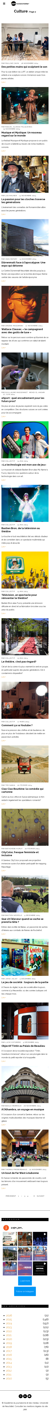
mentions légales (34, 1406)
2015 (9, 1358)
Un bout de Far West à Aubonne (20, 1173)
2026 (9, 1315)
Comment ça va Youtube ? (17, 725)
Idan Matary (11, 259)
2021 (9, 1335)
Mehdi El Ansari (37, 392)
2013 (9, 1366)
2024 (9, 1323)
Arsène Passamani (14, 326)
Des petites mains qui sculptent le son (24, 66)
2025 (9, 1319)
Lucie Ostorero (13, 1042)
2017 (9, 1351)
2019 (9, 1343)
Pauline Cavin (12, 63)
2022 (9, 1331)
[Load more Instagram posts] (25, 1280)
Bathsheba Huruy (14, 849)
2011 (8, 1374)
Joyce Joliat (11, 979)
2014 (9, 1362)
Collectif (10, 461)
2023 (9, 1327)
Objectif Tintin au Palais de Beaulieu (23, 1046)
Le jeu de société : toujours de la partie (24, 982)
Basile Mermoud (13, 1106)
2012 (9, 1370)
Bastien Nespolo (13, 915)
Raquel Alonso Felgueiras (18, 127)
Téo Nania (10, 785)
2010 (9, 1378)
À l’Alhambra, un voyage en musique (22, 1109)
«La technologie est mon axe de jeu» (23, 464)
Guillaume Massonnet (16, 392)
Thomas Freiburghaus (16, 1169)
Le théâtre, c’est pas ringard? (18, 661)
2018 (9, 1347)
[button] (10, 1239)
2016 (9, 1354)
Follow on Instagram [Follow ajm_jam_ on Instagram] (25, 1291)
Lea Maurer (11, 196)
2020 (9, 1339)
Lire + (3, 82)
